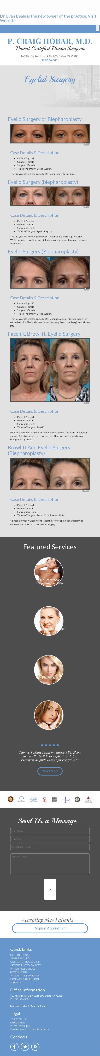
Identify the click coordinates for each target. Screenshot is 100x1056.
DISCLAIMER (17, 1022)
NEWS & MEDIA (19, 972)
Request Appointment (50, 928)
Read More (50, 771)
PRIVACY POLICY (20, 1025)
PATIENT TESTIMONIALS (24, 975)
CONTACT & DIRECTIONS (25, 978)
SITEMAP (15, 982)
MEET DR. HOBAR (20, 954)
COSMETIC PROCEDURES (25, 961)
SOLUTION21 (32, 1029)
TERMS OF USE (18, 1019)
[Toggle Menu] (97, 28)
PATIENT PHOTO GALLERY (25, 965)
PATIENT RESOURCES (22, 968)
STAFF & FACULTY (20, 958)
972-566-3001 (50, 60)
